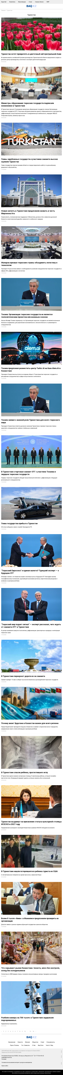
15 (30, 1031)
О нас (34, 1045)
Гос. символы (25, 1045)
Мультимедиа (22, 2)
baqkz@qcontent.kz (7, 1057)
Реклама (4, 1059)
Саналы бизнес (39, 2)
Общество (35, 1042)
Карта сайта (5, 1065)
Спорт (30, 2)
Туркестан (9, 10)
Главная (3, 10)
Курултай (3, 2)
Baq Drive (40, 1045)
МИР (48, 2)
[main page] (31, 7)
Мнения (27, 1042)
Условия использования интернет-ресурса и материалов (17, 1062)
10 (25, 1031)
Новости (20, 1042)
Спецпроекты (51, 1042)
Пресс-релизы (14, 1045)
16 (33, 1031)
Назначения (11, 1042)
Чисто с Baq (49, 1045)
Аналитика (12, 2)
